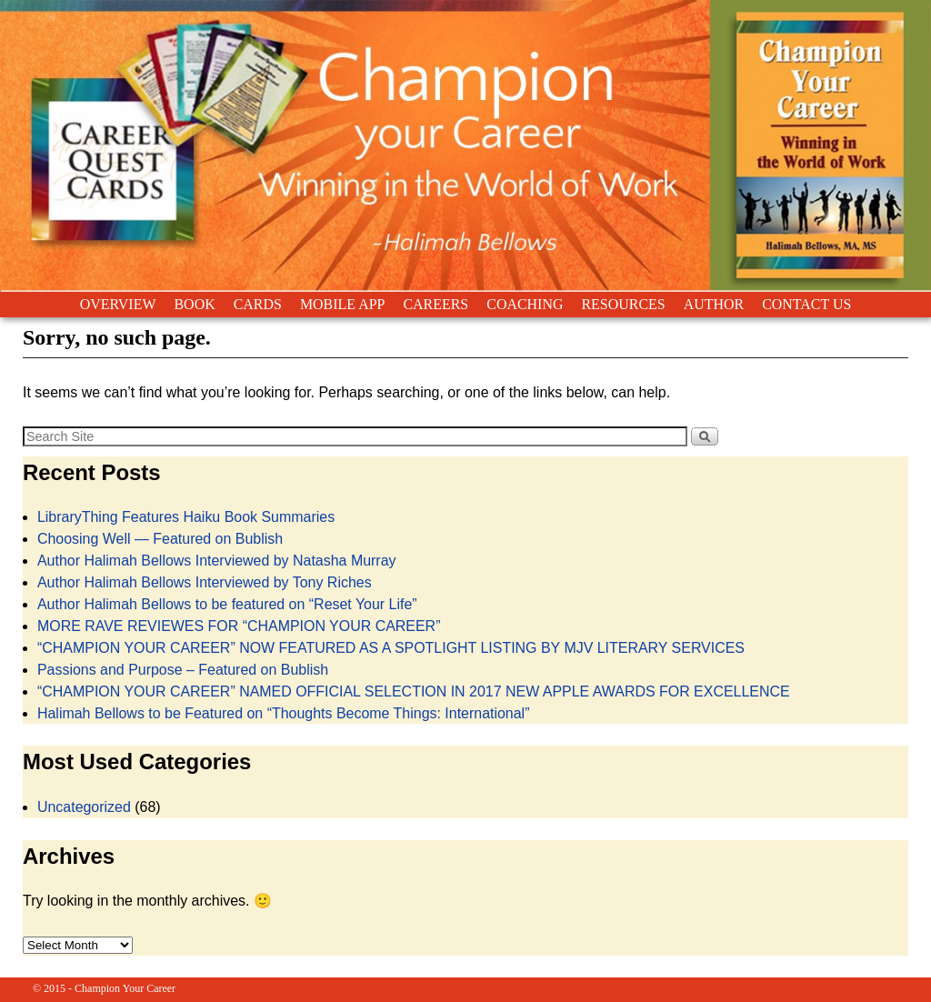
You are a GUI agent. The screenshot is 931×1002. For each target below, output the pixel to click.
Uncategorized (84, 807)
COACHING (524, 304)
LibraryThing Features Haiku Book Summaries (186, 517)
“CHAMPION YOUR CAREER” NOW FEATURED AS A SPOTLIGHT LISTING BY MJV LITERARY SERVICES (391, 648)
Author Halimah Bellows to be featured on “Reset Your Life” (227, 604)
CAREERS (435, 304)
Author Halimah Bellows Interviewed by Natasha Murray (216, 560)
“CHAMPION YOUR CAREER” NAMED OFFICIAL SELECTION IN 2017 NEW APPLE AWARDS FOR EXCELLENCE (413, 691)
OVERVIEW (118, 304)
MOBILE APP (342, 304)
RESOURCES (623, 304)
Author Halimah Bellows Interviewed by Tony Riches (204, 582)
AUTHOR (714, 304)
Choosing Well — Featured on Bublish (160, 538)
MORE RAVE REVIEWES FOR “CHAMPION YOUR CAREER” (239, 626)
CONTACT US (806, 304)
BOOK (194, 304)
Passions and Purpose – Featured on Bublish (182, 669)
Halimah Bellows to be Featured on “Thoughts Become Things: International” (283, 713)
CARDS (258, 304)
